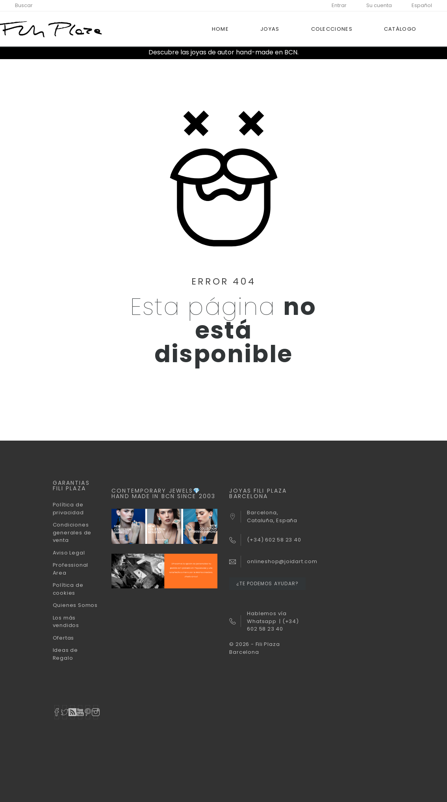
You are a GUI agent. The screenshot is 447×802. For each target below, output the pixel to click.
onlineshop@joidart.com (282, 561)
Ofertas (63, 638)
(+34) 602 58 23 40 (273, 625)
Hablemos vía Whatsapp (266, 617)
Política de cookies (68, 589)
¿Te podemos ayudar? (267, 583)
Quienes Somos (75, 605)
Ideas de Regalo (65, 654)
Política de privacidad (68, 508)
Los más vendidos (66, 621)
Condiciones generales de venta (72, 532)
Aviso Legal (69, 552)
